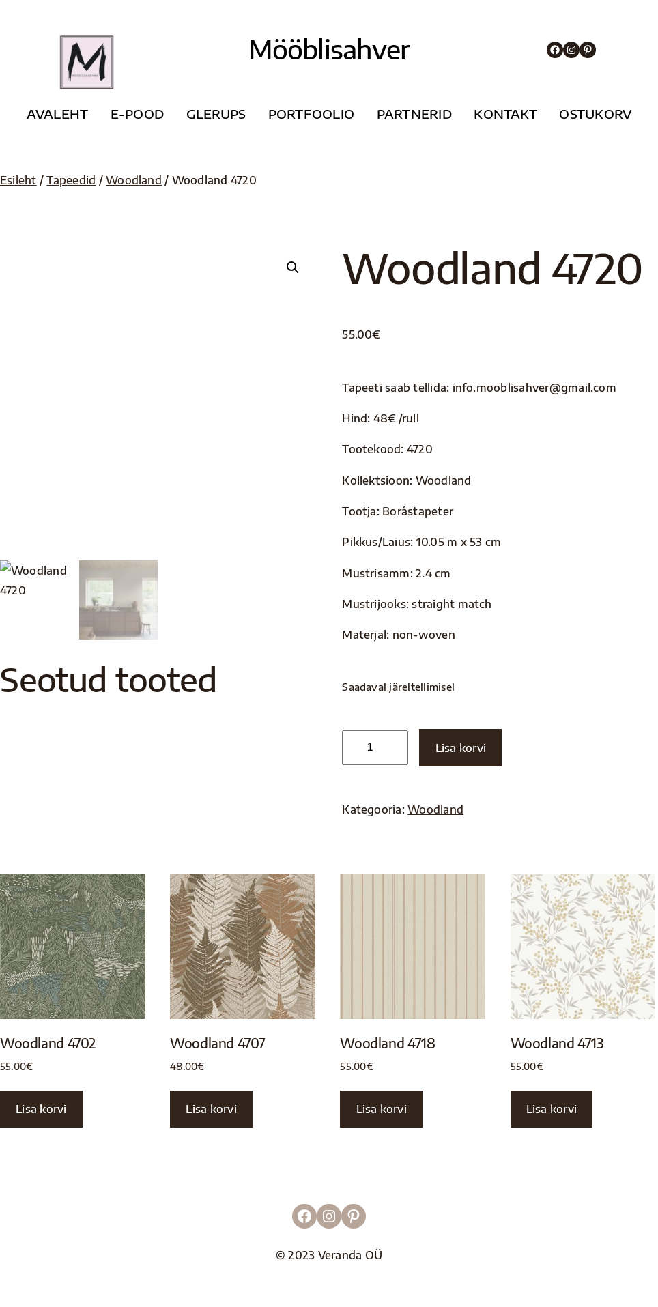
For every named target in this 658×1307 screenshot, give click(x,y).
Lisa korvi (460, 747)
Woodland (134, 179)
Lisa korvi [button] (41, 1108)
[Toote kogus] (375, 747)
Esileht (18, 179)
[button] (293, 267)
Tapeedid (71, 179)
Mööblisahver (329, 49)
